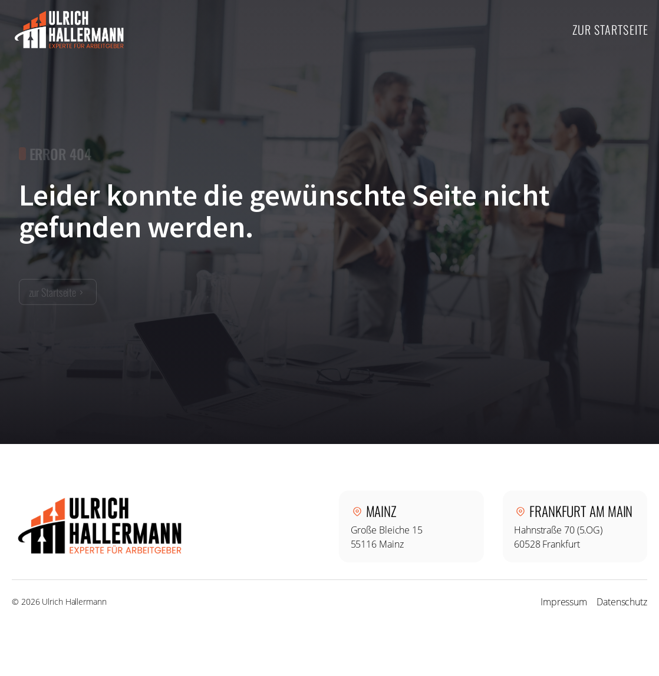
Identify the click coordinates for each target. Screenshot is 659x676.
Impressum (564, 601)
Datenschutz (622, 601)
